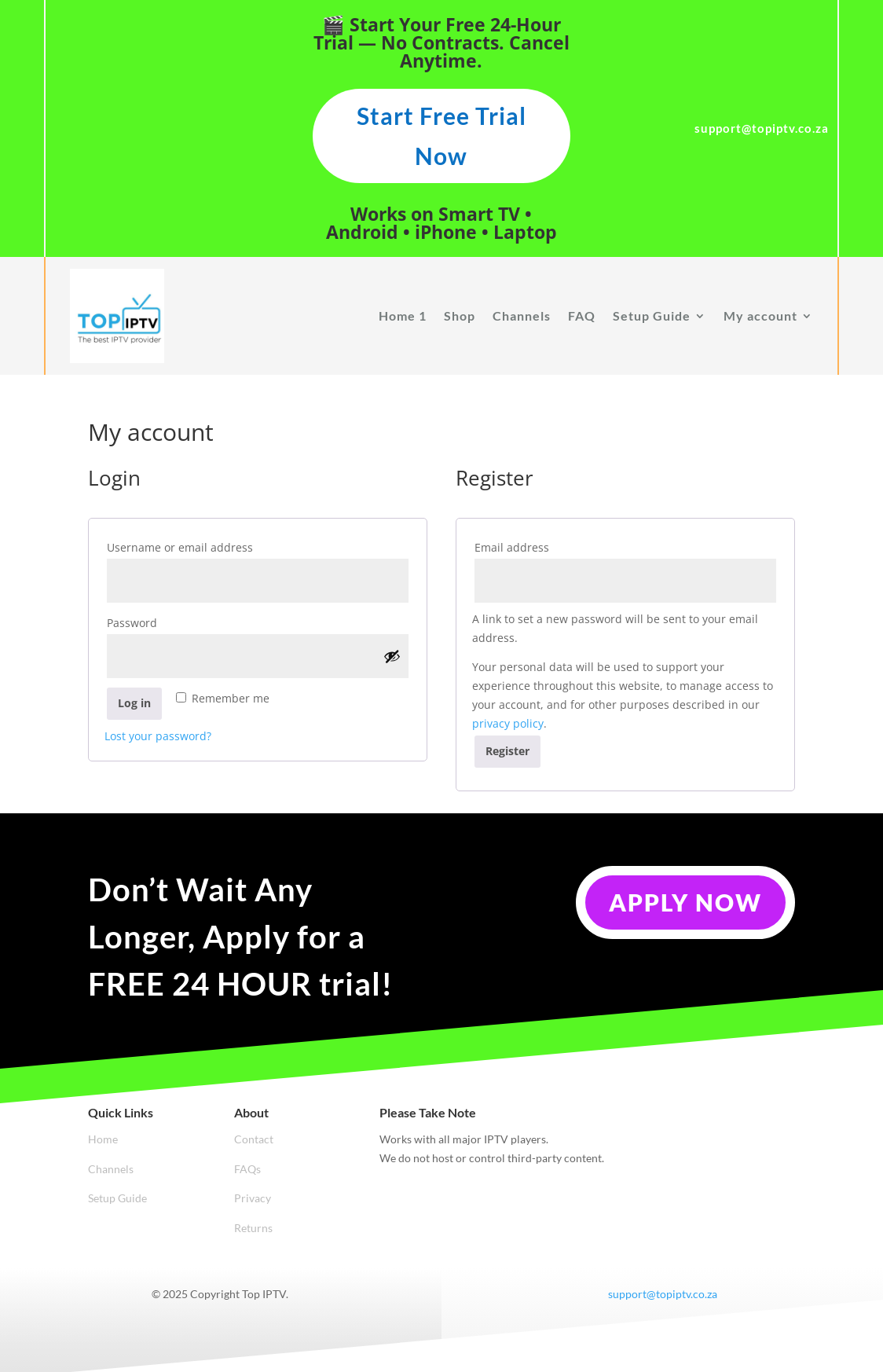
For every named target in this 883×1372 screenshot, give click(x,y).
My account (760, 315)
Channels (522, 315)
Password (160, 621)
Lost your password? (157, 735)
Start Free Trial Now (441, 135)
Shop (459, 315)
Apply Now (685, 902)
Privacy (252, 1198)
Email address (540, 546)
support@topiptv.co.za (662, 1293)
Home (103, 1139)
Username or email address (208, 546)
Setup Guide (652, 315)
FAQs (247, 1169)
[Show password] (392, 656)
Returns (253, 1227)
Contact (253, 1139)
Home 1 (403, 315)
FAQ (581, 315)
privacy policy (508, 723)
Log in (134, 702)
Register (507, 750)
